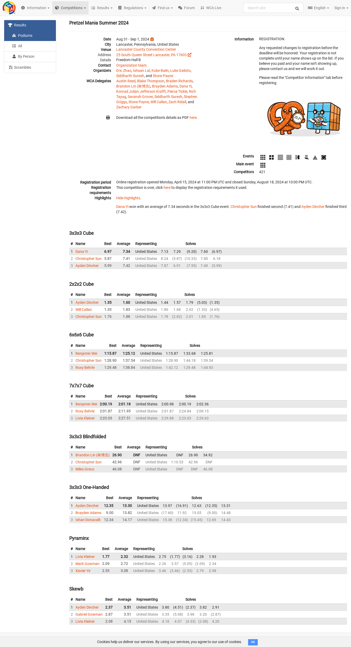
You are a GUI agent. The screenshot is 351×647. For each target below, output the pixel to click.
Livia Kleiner (85, 418)
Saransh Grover (140, 97)
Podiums (22, 35)
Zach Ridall (177, 102)
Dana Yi (185, 86)
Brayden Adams (165, 86)
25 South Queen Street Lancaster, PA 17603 (151, 55)
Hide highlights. (128, 198)
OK (253, 642)
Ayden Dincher (313, 207)
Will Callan (158, 102)
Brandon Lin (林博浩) (133, 86)
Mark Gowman (87, 564)
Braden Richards (179, 81)
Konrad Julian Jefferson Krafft (141, 91)
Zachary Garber (129, 107)
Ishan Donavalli (87, 520)
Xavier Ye (82, 571)
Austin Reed (126, 81)
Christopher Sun (244, 207)
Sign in (341, 8)
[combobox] (273, 8)
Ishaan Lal (141, 70)
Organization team (131, 65)
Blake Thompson (150, 81)
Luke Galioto (180, 70)
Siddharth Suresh (130, 76)
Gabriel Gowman (89, 614)
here (193, 117)
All (17, 46)
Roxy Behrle (85, 367)
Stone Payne (163, 76)
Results (17, 25)
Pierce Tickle (177, 91)
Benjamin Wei (86, 353)
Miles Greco (84, 469)
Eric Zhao (123, 70)
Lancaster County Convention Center (146, 49)
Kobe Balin (160, 70)
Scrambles (19, 67)
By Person (23, 56)
